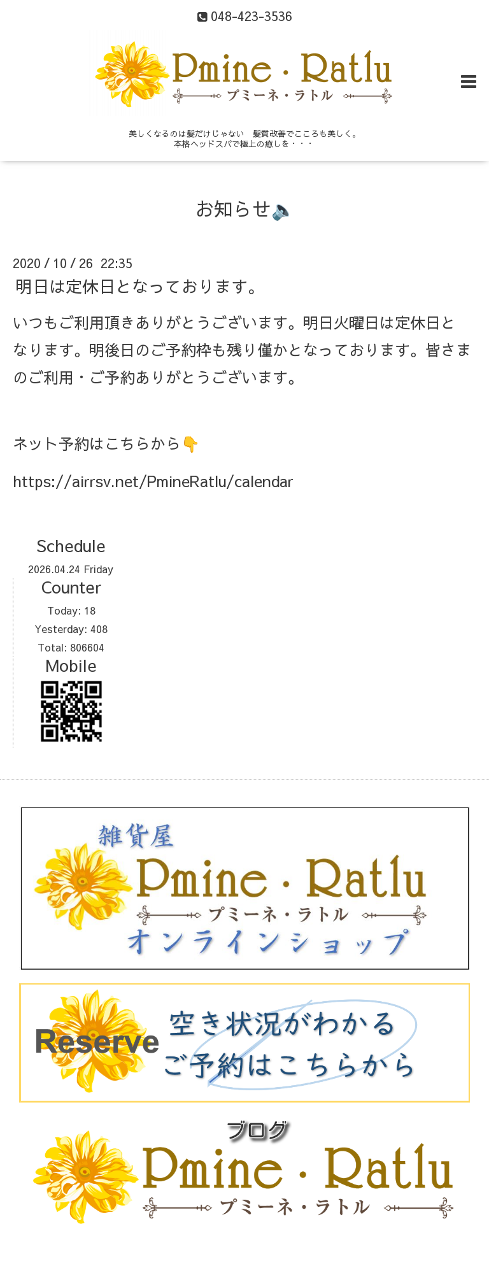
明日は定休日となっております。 (140, 285)
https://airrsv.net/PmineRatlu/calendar (153, 481)
